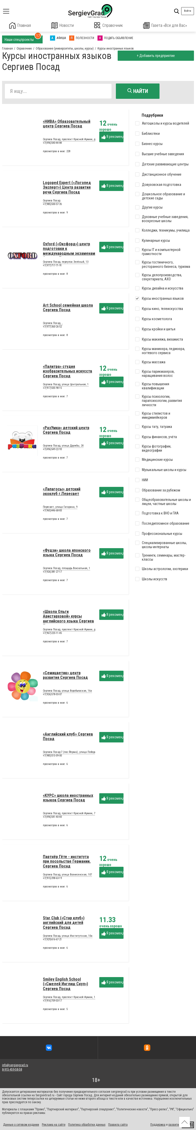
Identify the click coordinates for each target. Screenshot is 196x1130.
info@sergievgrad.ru (15, 1065)
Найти (137, 91)
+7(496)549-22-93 (52, 449)
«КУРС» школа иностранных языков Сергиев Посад (68, 798)
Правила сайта (118, 1124)
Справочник (108, 25)
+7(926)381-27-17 (52, 572)
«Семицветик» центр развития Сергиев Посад (65, 675)
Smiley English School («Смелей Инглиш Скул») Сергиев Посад (65, 984)
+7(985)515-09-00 (52, 756)
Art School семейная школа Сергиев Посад (68, 307)
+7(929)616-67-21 (52, 939)
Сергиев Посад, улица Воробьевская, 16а (67, 691)
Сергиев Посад (51, 201)
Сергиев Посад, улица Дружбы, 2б (63, 446)
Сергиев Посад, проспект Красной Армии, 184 (70, 997)
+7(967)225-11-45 (52, 633)
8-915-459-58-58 (12, 1069)
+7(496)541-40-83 (52, 817)
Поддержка (157, 1124)
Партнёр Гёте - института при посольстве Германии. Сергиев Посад (67, 862)
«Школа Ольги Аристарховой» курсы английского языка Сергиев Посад (68, 618)
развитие (174, 1124)
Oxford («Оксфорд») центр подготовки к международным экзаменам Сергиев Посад (69, 251)
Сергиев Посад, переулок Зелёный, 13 (65, 262)
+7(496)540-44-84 (52, 143)
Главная (20, 25)
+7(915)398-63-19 (52, 878)
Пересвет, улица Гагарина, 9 (60, 507)
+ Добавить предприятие (156, 56)
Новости (62, 25)
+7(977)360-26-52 (52, 327)
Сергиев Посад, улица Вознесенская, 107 (67, 875)
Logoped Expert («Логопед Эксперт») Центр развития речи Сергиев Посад (67, 188)
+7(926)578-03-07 (52, 694)
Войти (187, 11)
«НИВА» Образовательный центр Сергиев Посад (66, 124)
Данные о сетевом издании (21, 1124)
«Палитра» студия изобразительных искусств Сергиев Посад (67, 371)
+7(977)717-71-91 (52, 265)
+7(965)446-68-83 (52, 510)
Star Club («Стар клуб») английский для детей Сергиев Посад (63, 923)
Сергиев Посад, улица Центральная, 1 (66, 385)
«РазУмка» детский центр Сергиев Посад (66, 430)
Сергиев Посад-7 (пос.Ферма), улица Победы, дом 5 (74, 752)
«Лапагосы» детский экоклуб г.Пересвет (61, 491)
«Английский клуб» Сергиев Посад (68, 736)
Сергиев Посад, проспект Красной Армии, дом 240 (73, 630)
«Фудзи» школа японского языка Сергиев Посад (67, 553)
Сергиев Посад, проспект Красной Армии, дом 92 (72, 139)
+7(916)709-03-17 (52, 1001)
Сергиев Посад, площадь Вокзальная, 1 (66, 568)
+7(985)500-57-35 (52, 204)
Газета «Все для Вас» (165, 25)
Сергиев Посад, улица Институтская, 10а (67, 936)
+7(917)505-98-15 (52, 388)
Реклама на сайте (53, 1124)
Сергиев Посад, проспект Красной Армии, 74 (69, 813)
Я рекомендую (113, 137)
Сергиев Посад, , (53, 323)
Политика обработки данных (86, 1124)
